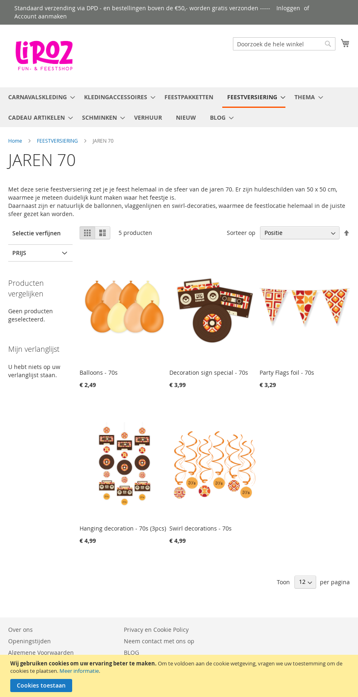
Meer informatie (79, 670)
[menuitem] (39, 97)
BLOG (131, 652)
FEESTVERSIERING (57, 140)
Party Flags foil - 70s (287, 372)
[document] (180, 676)
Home (15, 140)
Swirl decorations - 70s (200, 528)
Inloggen (288, 8)
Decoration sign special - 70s (208, 372)
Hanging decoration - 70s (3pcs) (123, 528)
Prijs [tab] (19, 253)
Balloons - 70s (99, 372)
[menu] (179, 107)
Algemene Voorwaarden (41, 652)
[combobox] (284, 43)
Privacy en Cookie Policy (156, 629)
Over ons (20, 629)
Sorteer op (241, 233)
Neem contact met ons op (159, 641)
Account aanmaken (40, 16)
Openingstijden (29, 641)
